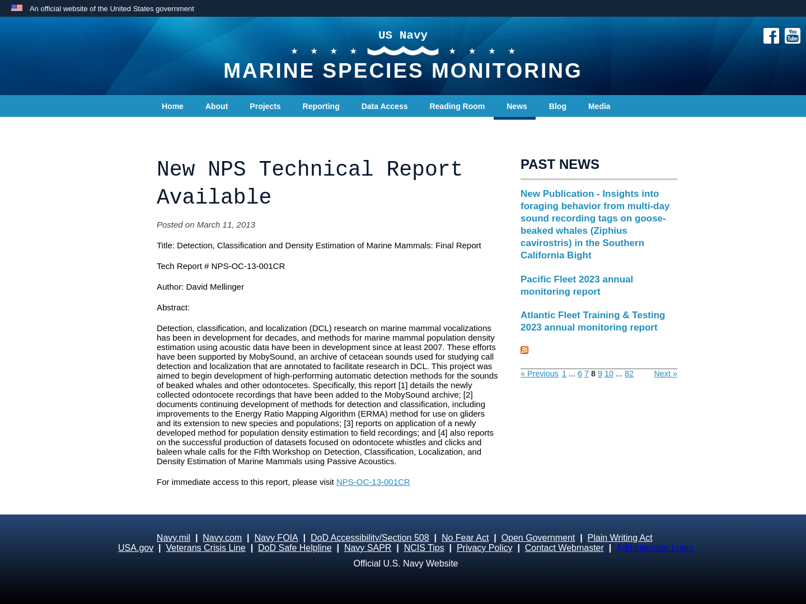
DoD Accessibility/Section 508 (370, 537)
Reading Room (457, 106)
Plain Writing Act (620, 537)
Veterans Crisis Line (205, 548)
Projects (265, 106)
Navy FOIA (276, 537)
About (216, 106)
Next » (665, 373)
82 (629, 373)
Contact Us (182, 128)
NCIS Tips (424, 548)
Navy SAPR (367, 548)
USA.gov (135, 548)
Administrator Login (654, 548)
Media (599, 106)
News (517, 106)
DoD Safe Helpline (295, 548)
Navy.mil (173, 537)
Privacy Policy (485, 548)
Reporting (321, 106)
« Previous (540, 373)
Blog (557, 106)
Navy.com (222, 537)
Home (173, 106)
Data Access (385, 106)
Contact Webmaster (564, 548)
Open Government (538, 537)
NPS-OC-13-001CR (373, 482)
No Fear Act (465, 537)
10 (608, 373)
